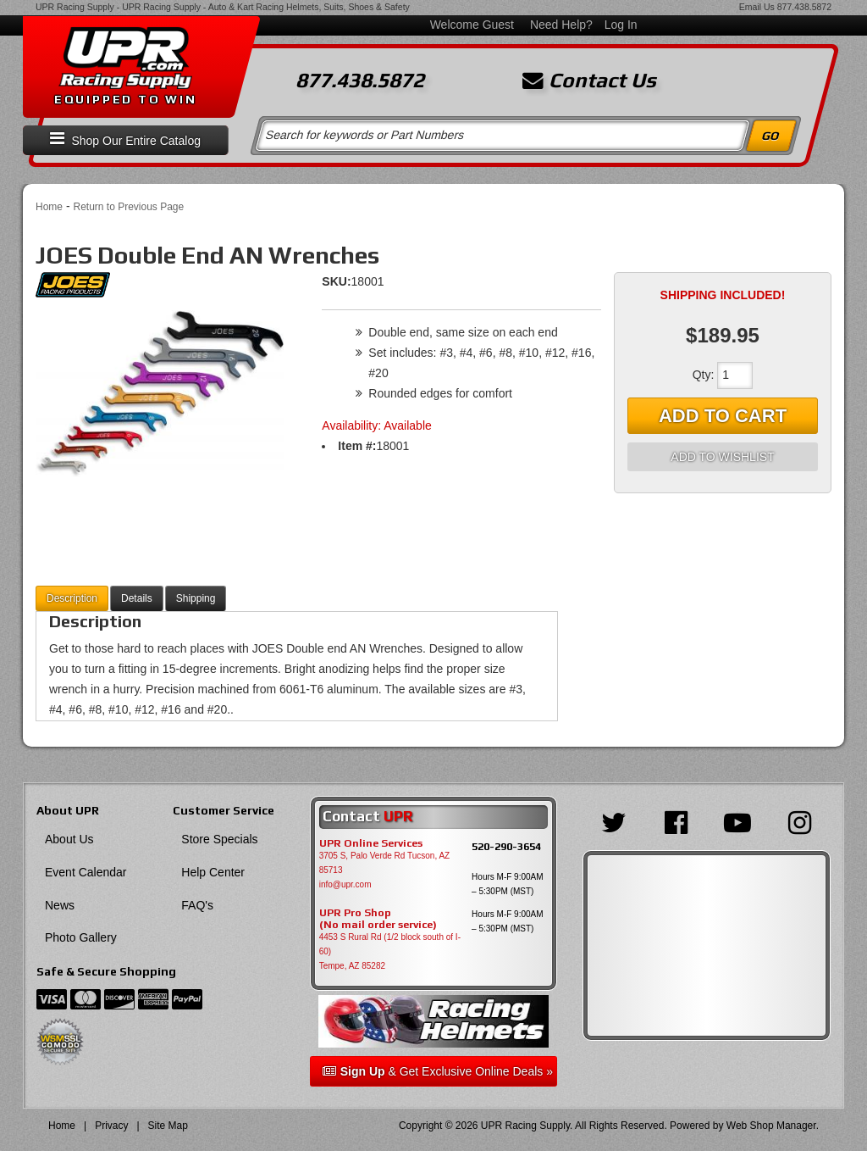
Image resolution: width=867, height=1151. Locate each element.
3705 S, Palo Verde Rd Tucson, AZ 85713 (384, 863)
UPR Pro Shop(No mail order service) (378, 919)
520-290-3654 (506, 846)
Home (49, 207)
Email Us (757, 7)
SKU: (336, 281)
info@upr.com (345, 884)
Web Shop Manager (771, 1126)
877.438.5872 (804, 7)
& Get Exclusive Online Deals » (438, 1071)
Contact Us (589, 81)
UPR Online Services (370, 843)
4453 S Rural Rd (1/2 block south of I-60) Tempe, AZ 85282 (390, 951)
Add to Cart (723, 415)
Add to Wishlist (722, 457)
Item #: (357, 446)
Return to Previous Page (128, 207)
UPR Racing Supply (75, 7)
